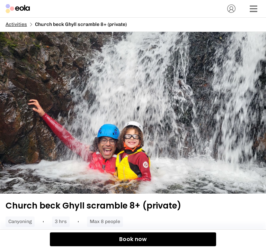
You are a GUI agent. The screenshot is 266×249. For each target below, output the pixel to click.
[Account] (231, 9)
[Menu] (253, 9)
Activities (16, 24)
